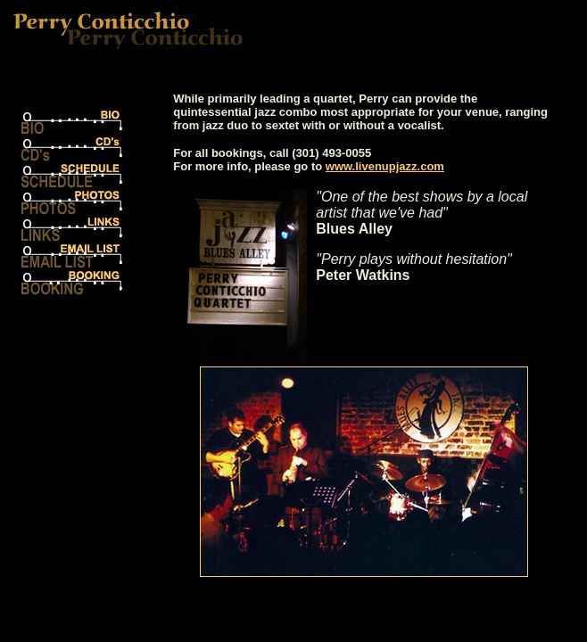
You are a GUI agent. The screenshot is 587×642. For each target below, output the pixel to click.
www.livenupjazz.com (385, 166)
